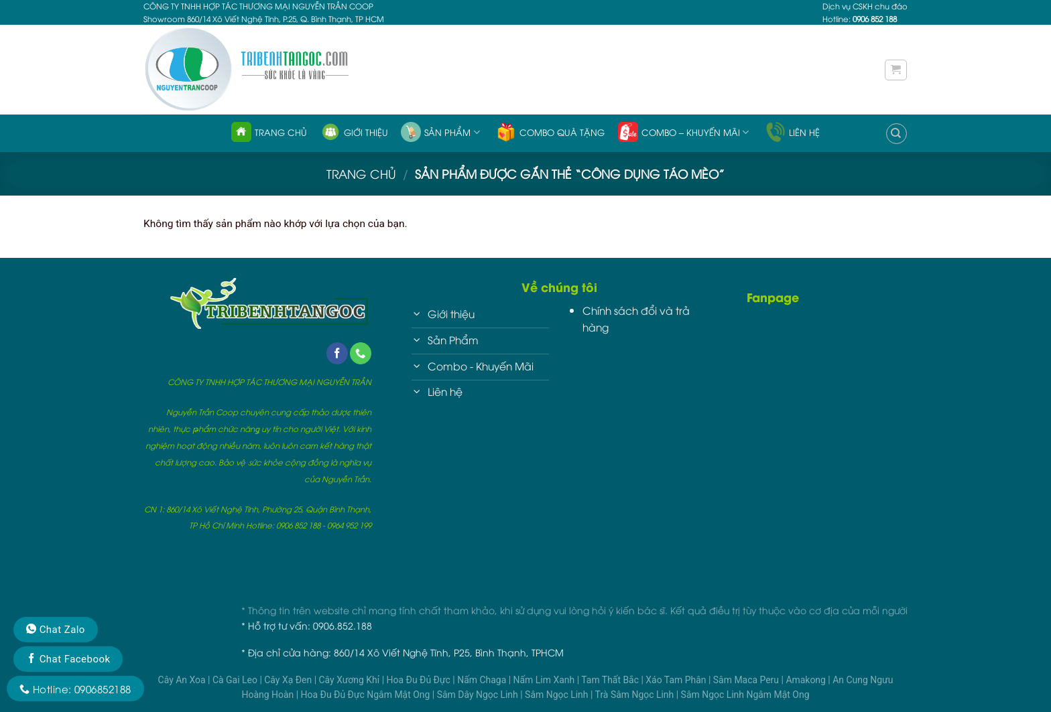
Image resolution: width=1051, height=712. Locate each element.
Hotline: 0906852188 (75, 688)
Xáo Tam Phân (676, 679)
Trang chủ (269, 132)
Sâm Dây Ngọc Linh (479, 694)
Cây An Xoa (183, 679)
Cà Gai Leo (235, 679)
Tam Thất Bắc (611, 679)
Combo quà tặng (550, 132)
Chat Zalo (55, 630)
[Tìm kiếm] (896, 133)
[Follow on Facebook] (337, 353)
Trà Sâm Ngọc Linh (635, 694)
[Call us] (360, 353)
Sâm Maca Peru (747, 679)
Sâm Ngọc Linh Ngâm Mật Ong (745, 694)
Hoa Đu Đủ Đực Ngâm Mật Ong (366, 694)
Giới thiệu (354, 132)
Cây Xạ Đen (289, 679)
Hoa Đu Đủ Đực (420, 679)
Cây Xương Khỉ (350, 679)
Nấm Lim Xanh (545, 679)
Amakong (807, 679)
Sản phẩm (440, 132)
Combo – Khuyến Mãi (683, 132)
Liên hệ (792, 132)
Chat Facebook (68, 659)
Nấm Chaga (482, 679)
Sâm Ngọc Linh (558, 694)
